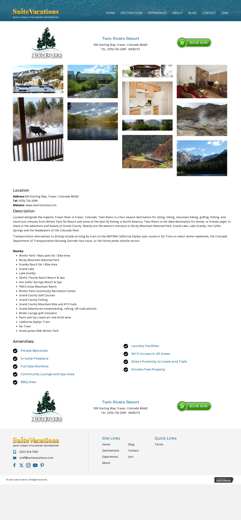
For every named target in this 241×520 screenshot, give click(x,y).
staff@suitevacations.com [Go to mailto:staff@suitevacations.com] (36, 458)
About (106, 463)
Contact (133, 450)
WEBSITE (134, 49)
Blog (131, 444)
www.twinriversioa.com (41, 205)
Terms (159, 444)
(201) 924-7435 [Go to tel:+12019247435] (28, 452)
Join (130, 456)
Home (106, 444)
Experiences (110, 456)
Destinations (110, 450)
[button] (14, 465)
